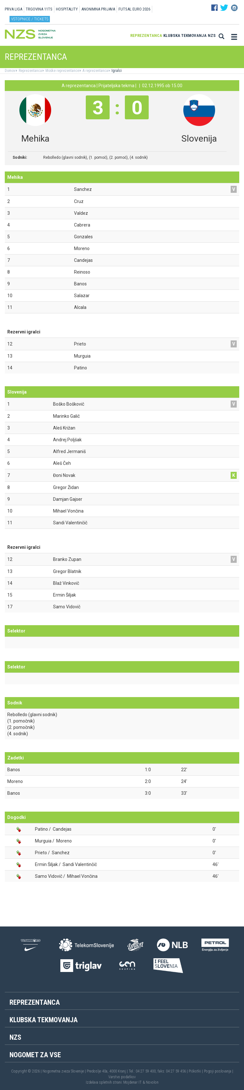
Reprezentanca (146, 35)
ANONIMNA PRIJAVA (98, 9)
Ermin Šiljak (46, 864)
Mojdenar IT (132, 1082)
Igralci (116, 70)
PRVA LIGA (13, 9)
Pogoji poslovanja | (218, 1071)
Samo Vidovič (48, 876)
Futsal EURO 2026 (134, 9)
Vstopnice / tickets (29, 19)
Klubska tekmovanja (185, 35)
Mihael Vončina (82, 876)
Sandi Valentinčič (80, 864)
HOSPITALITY (67, 9)
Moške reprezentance (61, 70)
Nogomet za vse (35, 1055)
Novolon (152, 1082)
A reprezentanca (95, 70)
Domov (10, 70)
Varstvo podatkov (122, 1077)
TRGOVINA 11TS (39, 9)
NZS (212, 35)
